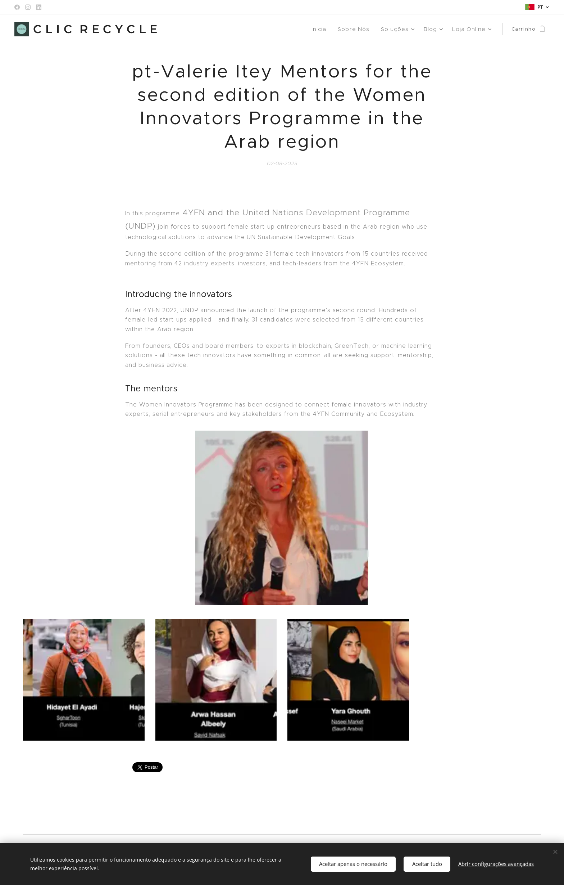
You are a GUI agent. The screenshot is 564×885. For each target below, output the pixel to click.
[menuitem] (325, 29)
